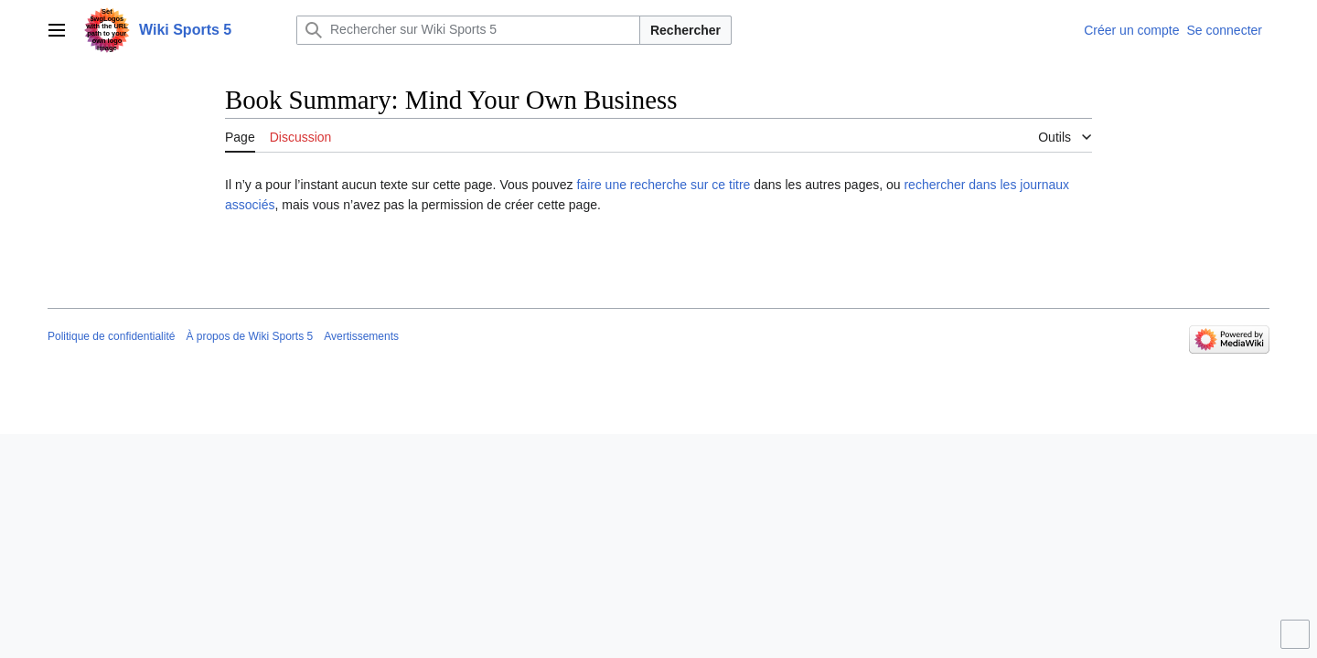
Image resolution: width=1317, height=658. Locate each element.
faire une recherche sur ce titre (663, 184)
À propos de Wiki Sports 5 (249, 336)
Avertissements (361, 336)
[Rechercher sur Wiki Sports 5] (468, 30)
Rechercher (685, 30)
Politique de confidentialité (111, 336)
